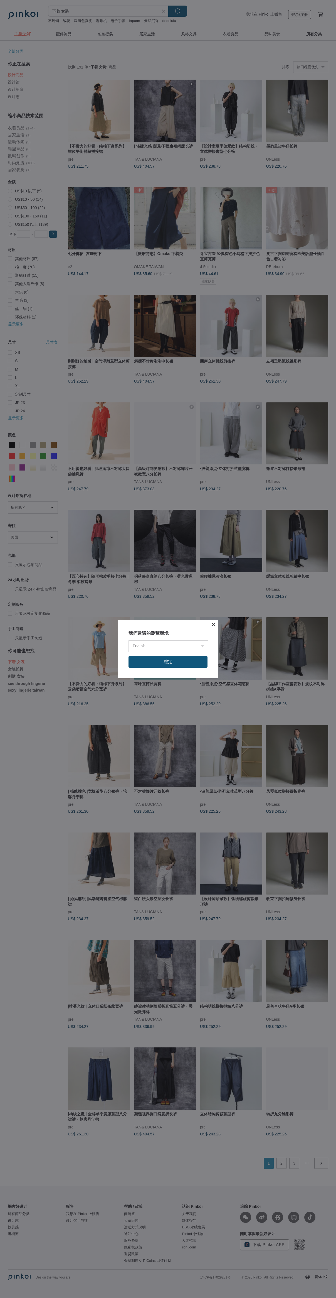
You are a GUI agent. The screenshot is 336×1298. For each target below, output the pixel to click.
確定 (168, 661)
